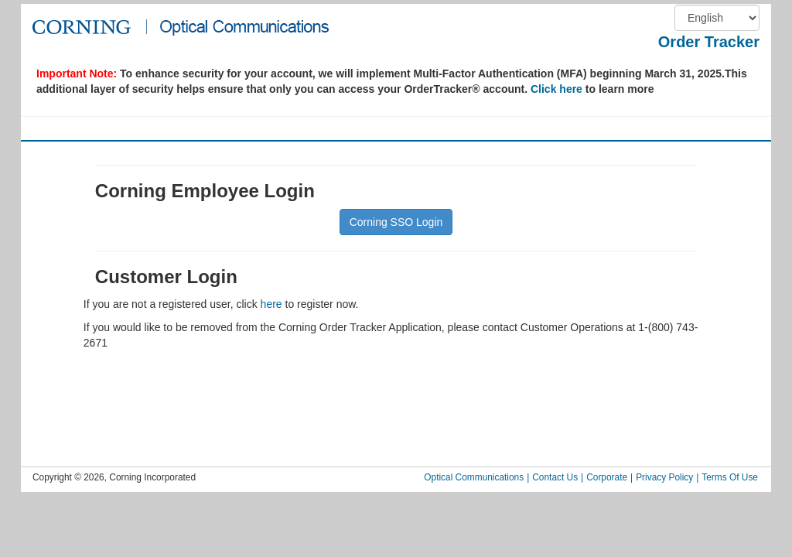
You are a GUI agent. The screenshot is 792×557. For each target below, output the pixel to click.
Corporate (606, 477)
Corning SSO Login (396, 222)
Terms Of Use (730, 477)
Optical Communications (474, 477)
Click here (556, 89)
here (271, 304)
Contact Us (555, 477)
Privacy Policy (664, 477)
